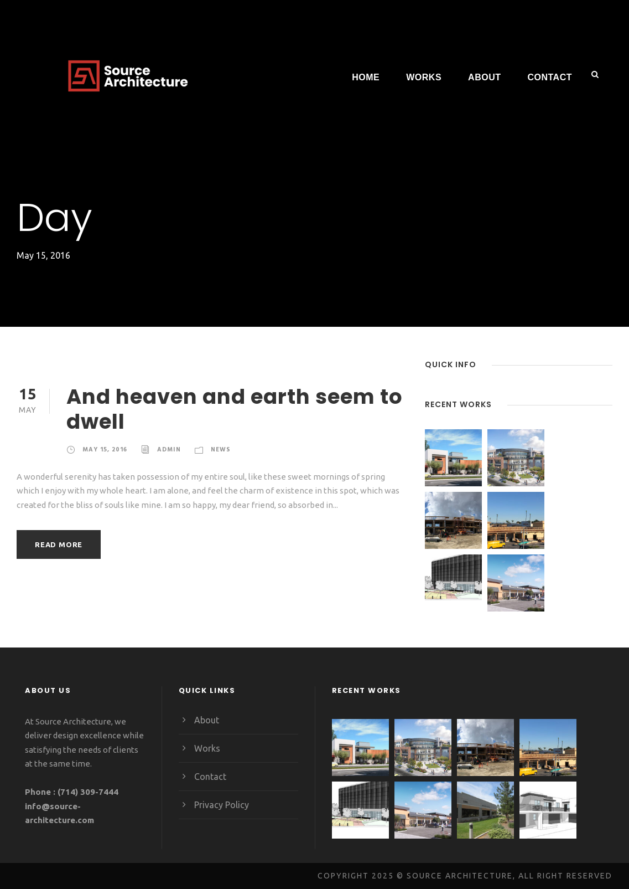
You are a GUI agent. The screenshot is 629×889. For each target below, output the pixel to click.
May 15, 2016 (104, 449)
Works (423, 77)
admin (168, 449)
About (484, 77)
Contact (549, 77)
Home (366, 77)
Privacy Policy (221, 804)
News (220, 449)
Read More (59, 544)
